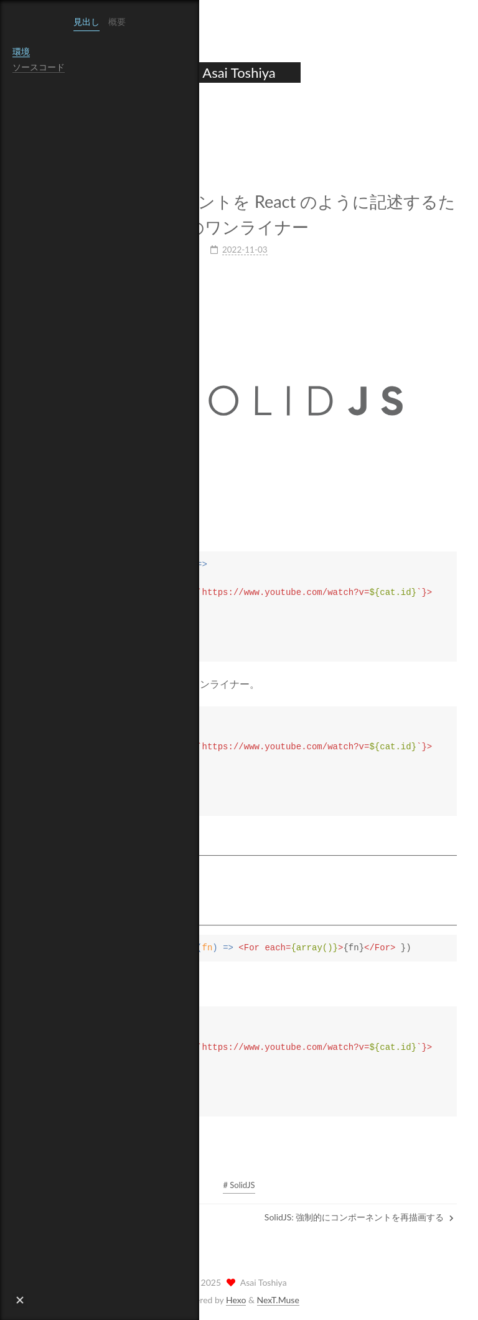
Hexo (236, 1298)
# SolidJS (239, 1184)
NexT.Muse (278, 1298)
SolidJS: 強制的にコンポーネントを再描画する (359, 1215)
